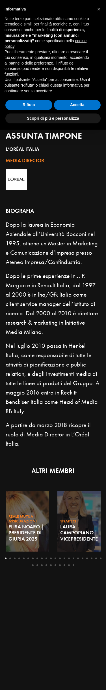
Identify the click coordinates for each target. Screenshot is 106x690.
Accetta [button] (77, 665)
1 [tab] (6, 558)
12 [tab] (55, 558)
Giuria (19, 126)
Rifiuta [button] (29, 665)
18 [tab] (82, 558)
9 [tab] (42, 558)
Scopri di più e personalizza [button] (53, 678)
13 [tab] (60, 558)
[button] (98, 569)
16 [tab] (73, 558)
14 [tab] (64, 558)
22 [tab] (100, 558)
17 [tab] (78, 558)
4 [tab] (19, 558)
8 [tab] (37, 558)
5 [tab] (24, 558)
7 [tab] (33, 558)
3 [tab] (15, 558)
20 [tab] (91, 558)
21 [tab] (96, 558)
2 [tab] (10, 558)
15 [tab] (69, 558)
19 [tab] (87, 558)
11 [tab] (51, 558)
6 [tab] (28, 558)
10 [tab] (46, 558)
